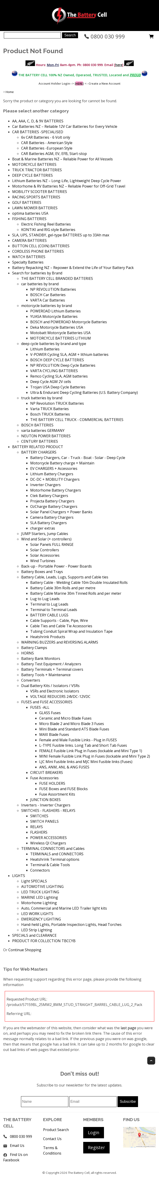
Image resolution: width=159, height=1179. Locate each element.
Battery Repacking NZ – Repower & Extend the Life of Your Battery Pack (73, 267)
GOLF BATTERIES (26, 202)
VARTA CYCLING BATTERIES (54, 370)
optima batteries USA (30, 213)
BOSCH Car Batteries (48, 294)
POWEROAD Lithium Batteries (55, 311)
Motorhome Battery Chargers (55, 490)
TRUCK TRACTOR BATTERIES (37, 169)
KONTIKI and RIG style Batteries (48, 229)
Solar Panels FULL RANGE (52, 544)
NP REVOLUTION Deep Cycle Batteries (62, 365)
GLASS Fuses (50, 712)
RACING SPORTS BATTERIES (36, 197)
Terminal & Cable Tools (50, 864)
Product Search (56, 1129)
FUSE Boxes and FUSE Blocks (63, 788)
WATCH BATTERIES (28, 256)
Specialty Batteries (28, 262)
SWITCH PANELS (44, 821)
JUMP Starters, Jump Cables (44, 533)
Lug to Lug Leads (45, 598)
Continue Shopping (24, 949)
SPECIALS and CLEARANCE (34, 935)
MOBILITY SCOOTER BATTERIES (39, 191)
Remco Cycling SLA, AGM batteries (59, 376)
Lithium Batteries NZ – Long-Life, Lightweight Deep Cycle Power (66, 180)
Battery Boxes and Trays (42, 571)
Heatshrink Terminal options (54, 859)
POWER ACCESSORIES (48, 837)
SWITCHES (39, 815)
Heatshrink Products (47, 636)
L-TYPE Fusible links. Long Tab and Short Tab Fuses (83, 745)
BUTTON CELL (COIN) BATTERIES (40, 245)
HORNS (27, 653)
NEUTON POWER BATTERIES (46, 435)
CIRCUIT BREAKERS (46, 772)
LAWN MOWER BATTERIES (35, 207)
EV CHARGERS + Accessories (53, 468)
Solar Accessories (45, 555)
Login (93, 1132)
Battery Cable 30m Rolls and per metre (62, 587)
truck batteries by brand (41, 397)
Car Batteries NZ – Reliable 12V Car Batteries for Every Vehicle (64, 126)
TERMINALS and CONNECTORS (56, 853)
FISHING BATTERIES (29, 218)
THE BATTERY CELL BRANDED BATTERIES (57, 278)
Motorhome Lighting (39, 902)
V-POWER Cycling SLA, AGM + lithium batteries (69, 354)
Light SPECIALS (34, 881)
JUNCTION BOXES (45, 799)
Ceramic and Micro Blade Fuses (65, 718)
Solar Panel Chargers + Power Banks (61, 511)
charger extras (42, 528)
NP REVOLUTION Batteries (53, 289)
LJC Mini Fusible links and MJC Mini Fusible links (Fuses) (85, 761)
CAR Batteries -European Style (46, 148)
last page (128, 1027)
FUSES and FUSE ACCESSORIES (46, 701)
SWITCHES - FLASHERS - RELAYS (48, 810)
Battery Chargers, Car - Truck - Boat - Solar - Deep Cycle (77, 457)
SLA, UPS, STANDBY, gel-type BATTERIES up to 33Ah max (60, 235)
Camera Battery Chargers (52, 517)
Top (151, 1061)
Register (96, 1147)
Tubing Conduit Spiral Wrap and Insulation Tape (71, 631)
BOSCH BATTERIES (37, 425)
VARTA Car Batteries (47, 300)
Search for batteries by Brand (37, 273)
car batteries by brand (40, 283)
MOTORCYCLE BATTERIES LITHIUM (60, 338)
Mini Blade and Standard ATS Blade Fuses (74, 729)
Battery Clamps (34, 647)
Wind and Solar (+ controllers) (46, 539)
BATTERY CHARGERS (38, 452)
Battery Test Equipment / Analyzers (51, 663)
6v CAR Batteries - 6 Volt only (45, 137)
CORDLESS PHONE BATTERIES (38, 251)
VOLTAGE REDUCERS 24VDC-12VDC (60, 696)
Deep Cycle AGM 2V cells (50, 381)
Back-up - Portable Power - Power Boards (56, 566)
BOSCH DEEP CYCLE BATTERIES (57, 359)
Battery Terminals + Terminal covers (52, 669)
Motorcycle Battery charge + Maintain (62, 463)
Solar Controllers (44, 549)
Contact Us (52, 1138)
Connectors (40, 870)
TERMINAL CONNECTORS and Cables (53, 848)
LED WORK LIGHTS (37, 913)
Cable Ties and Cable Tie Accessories (61, 625)
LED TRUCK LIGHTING (40, 891)
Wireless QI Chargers (48, 843)
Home (10, 92)
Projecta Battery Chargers (52, 501)
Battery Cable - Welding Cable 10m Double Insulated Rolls (79, 582)
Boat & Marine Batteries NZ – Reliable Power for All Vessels (62, 159)
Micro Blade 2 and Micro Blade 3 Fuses (71, 723)
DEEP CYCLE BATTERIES (32, 175)
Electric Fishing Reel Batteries (46, 224)
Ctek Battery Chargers (49, 495)
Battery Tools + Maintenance (46, 674)
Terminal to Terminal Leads (53, 609)
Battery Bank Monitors (40, 658)
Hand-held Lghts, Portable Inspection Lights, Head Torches (71, 924)
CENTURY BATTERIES (39, 441)
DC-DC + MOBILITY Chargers (55, 479)
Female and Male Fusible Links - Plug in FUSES (78, 739)
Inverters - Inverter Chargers (45, 805)
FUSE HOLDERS (52, 783)
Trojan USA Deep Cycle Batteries (57, 387)
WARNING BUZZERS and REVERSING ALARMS (59, 642)
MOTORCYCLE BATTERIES (34, 164)
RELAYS (36, 826)
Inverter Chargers (45, 484)
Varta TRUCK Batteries (49, 408)
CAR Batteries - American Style (46, 142)
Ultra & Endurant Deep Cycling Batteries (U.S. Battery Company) (84, 392)
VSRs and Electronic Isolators (54, 691)
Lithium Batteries (45, 349)
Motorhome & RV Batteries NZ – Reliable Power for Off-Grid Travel (68, 186)
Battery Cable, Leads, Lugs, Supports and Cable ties (64, 577)
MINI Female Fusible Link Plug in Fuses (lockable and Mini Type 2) (94, 756)
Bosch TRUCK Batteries (50, 414)
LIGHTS (18, 875)
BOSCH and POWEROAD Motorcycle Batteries (68, 321)
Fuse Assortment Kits (57, 794)
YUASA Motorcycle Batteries (54, 316)
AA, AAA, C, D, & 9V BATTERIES (37, 121)
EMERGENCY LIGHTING (41, 919)
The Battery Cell (79, 1173)
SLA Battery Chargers (48, 522)
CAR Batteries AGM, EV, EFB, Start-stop (54, 153)
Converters (30, 680)
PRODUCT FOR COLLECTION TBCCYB (44, 940)
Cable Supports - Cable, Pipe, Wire (59, 620)
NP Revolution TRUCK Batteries (57, 403)
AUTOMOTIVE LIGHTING (42, 886)
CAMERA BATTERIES (29, 240)
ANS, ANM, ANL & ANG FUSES (64, 767)
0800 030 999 (104, 36)
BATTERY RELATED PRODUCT (37, 446)
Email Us (17, 1145)
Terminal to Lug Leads (49, 604)
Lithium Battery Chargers (51, 473)
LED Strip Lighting (36, 929)
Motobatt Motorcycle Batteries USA (60, 332)
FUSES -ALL (39, 707)
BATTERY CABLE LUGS (49, 615)
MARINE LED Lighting (39, 897)
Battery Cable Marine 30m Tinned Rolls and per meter (75, 593)
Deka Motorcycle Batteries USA (56, 327)
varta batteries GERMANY (43, 430)
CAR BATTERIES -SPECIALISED (37, 131)
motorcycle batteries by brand (46, 305)
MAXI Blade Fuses (54, 734)
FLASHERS (38, 832)
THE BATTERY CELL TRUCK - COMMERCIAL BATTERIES (76, 419)
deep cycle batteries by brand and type (53, 343)
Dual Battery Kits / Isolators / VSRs (50, 685)
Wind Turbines (42, 560)
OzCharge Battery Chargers (53, 506)
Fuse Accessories (44, 777)
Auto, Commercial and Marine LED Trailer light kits (64, 908)
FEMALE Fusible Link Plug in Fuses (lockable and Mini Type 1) (90, 750)
